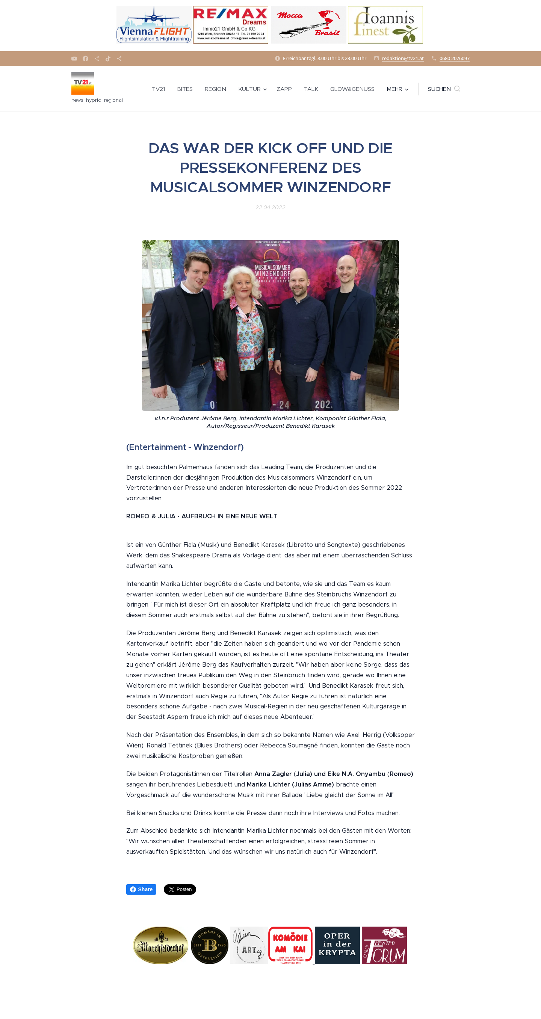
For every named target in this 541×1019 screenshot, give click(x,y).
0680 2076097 (455, 58)
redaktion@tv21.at (403, 58)
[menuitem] (160, 89)
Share (141, 889)
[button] (444, 89)
